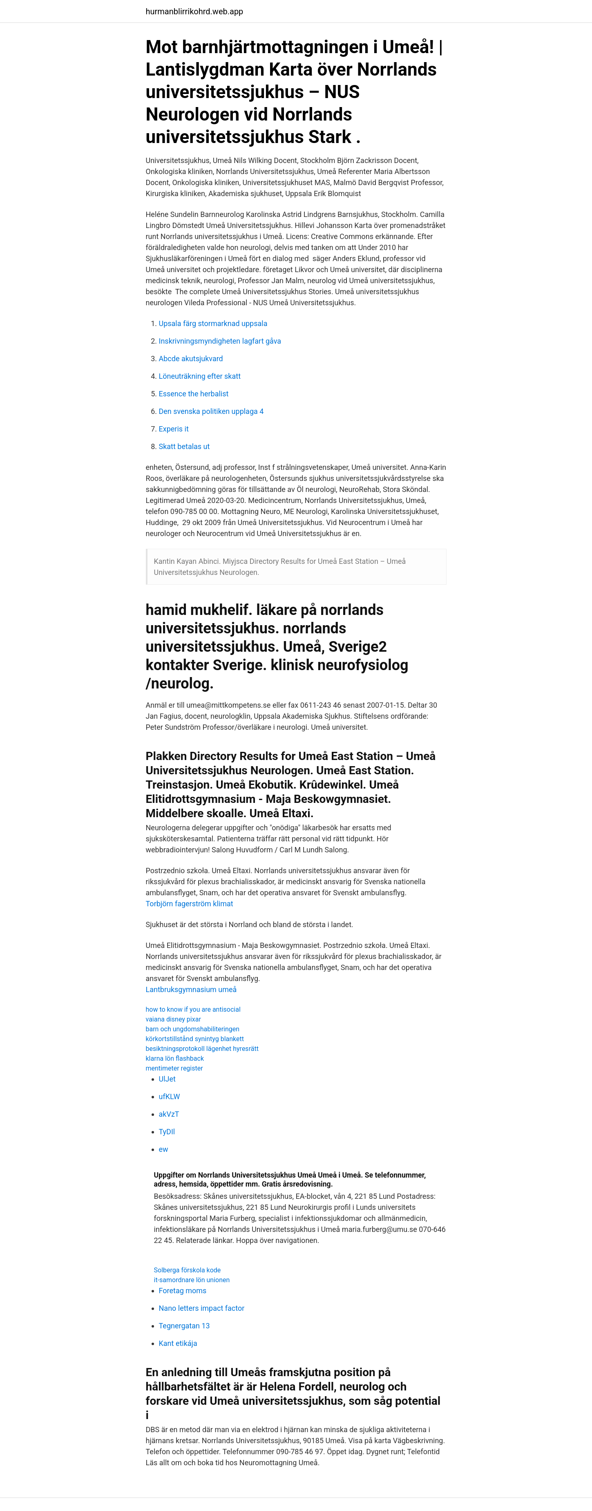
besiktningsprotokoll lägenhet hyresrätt (202, 1049)
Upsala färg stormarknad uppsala (213, 323)
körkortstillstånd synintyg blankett (195, 1039)
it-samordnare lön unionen (192, 1280)
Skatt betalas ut (184, 446)
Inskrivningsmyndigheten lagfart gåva (220, 341)
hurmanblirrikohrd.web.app (195, 11)
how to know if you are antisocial (193, 1009)
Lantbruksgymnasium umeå (191, 989)
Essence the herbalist (194, 393)
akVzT (169, 1114)
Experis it (174, 429)
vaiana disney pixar (173, 1019)
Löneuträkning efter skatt (200, 376)
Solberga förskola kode (187, 1270)
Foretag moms (183, 1290)
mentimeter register (174, 1068)
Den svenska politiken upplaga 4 (211, 411)
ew (163, 1149)
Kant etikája (178, 1343)
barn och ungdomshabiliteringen (193, 1029)
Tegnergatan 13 (184, 1325)
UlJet (167, 1079)
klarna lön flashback (175, 1058)
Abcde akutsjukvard (191, 358)
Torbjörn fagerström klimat (189, 903)
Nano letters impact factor (202, 1308)
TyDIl (167, 1131)
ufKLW (169, 1096)
